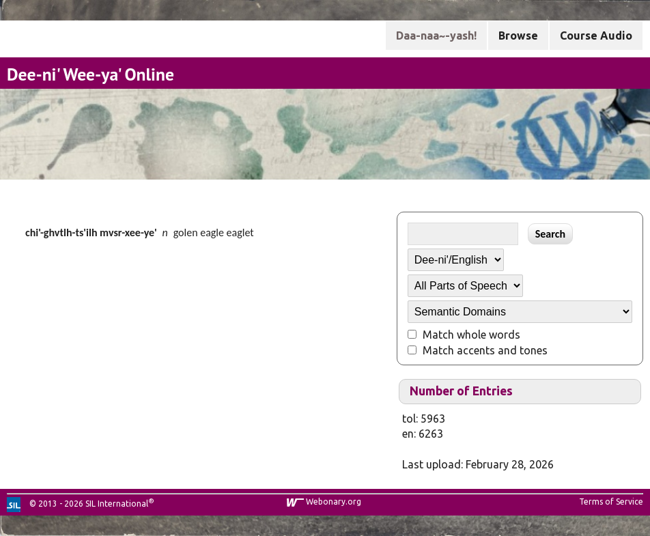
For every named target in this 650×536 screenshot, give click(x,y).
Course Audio (596, 35)
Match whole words (471, 334)
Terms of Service (611, 501)
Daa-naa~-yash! (436, 35)
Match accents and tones (485, 350)
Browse (518, 35)
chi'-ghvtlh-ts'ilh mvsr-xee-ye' (91, 232)
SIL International (116, 503)
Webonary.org (333, 501)
